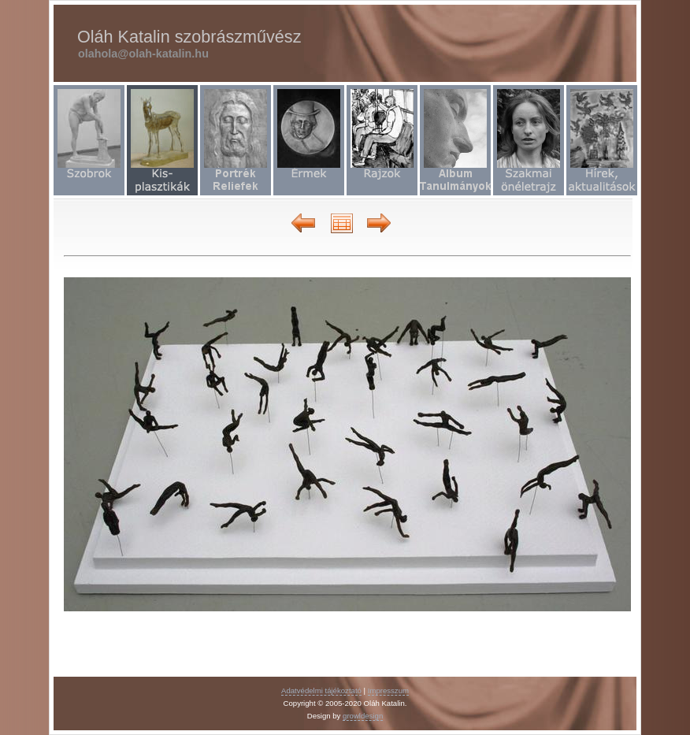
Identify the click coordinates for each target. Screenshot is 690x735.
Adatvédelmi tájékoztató (321, 690)
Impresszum (388, 690)
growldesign (363, 715)
